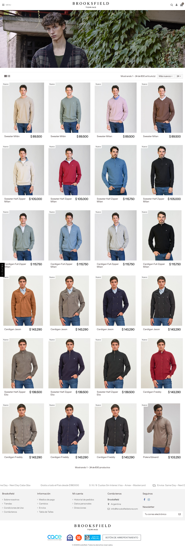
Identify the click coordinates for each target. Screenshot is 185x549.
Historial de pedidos (84, 499)
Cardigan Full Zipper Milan (15, 265)
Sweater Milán (12, 136)
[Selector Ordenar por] (165, 76)
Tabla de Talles (46, 511)
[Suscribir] (179, 514)
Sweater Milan (104, 136)
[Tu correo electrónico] (159, 514)
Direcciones (80, 507)
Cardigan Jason (12, 329)
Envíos (42, 507)
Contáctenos (10, 511)
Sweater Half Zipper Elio (15, 393)
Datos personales (82, 503)
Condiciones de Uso (14, 507)
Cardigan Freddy (152, 391)
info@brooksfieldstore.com (124, 508)
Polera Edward (151, 457)
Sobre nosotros (11, 499)
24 (179, 76)
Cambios (43, 503)
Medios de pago (47, 499)
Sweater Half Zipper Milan (15, 200)
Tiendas (8, 503)
